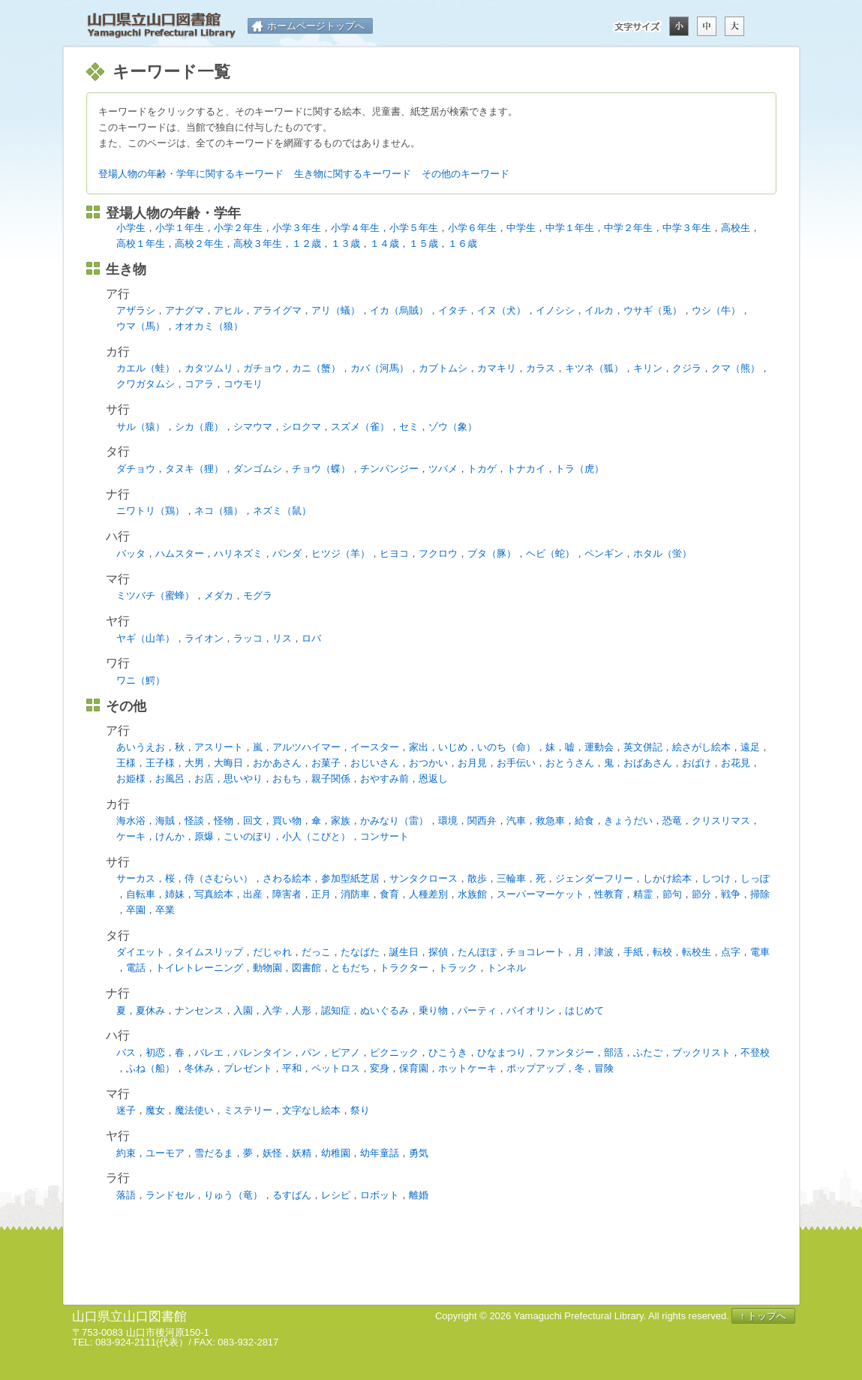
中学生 (521, 227)
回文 (253, 820)
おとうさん (569, 762)
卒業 (165, 909)
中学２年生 (628, 227)
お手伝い (516, 762)
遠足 (750, 747)
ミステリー (248, 1110)
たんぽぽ (477, 952)
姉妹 (175, 894)
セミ (409, 426)
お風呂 (170, 778)
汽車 (516, 820)
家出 (418, 747)
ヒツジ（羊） (340, 553)
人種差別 (428, 894)
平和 (292, 1068)
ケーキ (131, 836)
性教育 (608, 894)
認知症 (335, 1010)
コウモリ (243, 383)
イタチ (452, 310)
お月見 (472, 762)
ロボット (379, 1195)
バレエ (209, 1052)
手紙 (633, 952)
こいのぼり (248, 836)
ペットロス (335, 1068)
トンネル (506, 967)
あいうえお (140, 747)
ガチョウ (262, 368)
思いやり (243, 778)
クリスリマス (721, 820)
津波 (604, 952)
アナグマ (184, 310)
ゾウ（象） (452, 426)
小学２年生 (238, 227)
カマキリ (496, 368)
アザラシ (135, 310)
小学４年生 (355, 227)
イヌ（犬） (501, 310)
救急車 (550, 820)
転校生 (696, 952)
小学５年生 (413, 227)
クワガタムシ (145, 383)
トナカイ (525, 468)
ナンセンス (199, 1010)
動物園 (267, 967)
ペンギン (603, 553)
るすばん (291, 1195)
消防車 (355, 894)
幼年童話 (379, 1153)
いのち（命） (506, 747)
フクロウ (438, 553)
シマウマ (252, 426)
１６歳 (462, 243)
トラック (457, 967)
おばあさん (647, 762)
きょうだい (628, 820)
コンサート (384, 836)
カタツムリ (209, 368)
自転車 (140, 894)
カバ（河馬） (379, 368)
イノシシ (555, 310)
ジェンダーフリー (594, 878)
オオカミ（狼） (209, 326)
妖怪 (272, 1153)
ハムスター (179, 553)
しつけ (716, 878)
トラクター (404, 967)
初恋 (155, 1052)
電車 (760, 952)
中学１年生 (569, 227)
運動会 (599, 747)
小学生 (131, 227)
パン (311, 1052)
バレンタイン (262, 1052)
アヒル (228, 310)
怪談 (194, 820)
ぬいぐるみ (384, 1010)
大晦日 (228, 762)
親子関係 (330, 778)
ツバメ (443, 468)
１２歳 (306, 243)
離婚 (418, 1195)
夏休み (150, 1010)
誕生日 (404, 952)
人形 (301, 1010)
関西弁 (482, 820)
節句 (672, 894)
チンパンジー (389, 468)
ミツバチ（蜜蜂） (155, 595)
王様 (126, 762)
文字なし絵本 (311, 1110)
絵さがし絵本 (701, 747)
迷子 (126, 1110)
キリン (647, 368)
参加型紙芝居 (350, 878)
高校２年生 (199, 243)
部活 (613, 1052)
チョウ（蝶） (321, 468)
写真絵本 (213, 894)
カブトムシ (443, 368)
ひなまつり (501, 1052)
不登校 (755, 1052)
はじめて (584, 1010)
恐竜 (672, 820)
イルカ (599, 310)
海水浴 (131, 820)
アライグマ (277, 310)
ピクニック (394, 1052)
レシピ (335, 1195)
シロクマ (301, 426)
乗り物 (433, 1010)
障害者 (287, 894)
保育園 (413, 1068)
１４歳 (384, 243)
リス (282, 638)
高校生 (735, 227)
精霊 (643, 894)
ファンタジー (565, 1052)
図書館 (306, 967)
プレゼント (248, 1068)
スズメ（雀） (360, 426)
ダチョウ (135, 468)
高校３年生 (257, 243)
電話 (136, 967)
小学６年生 (472, 227)
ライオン (204, 638)
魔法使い (194, 1110)
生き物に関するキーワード (352, 173)
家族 (340, 820)
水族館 (472, 894)
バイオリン (530, 1010)
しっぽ (755, 878)
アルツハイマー (306, 747)
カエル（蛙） (145, 368)
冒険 (604, 1068)
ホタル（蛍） (662, 553)
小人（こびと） (316, 836)
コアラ (199, 383)
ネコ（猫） (218, 510)
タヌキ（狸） (194, 468)
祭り (360, 1110)
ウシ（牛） (716, 310)
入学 (272, 1010)
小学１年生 (179, 227)
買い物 (287, 820)
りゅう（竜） (233, 1195)
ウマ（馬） (140, 326)
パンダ (287, 553)
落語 (126, 1195)
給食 (584, 820)
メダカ (218, 595)
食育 (389, 894)
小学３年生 (296, 227)
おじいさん (374, 762)
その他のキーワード (465, 173)
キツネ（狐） (594, 368)
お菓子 (326, 762)
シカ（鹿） (199, 426)
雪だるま (213, 1153)
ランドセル (170, 1195)
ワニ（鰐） (140, 680)
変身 (379, 1068)
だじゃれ (272, 952)
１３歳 (345, 243)
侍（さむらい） (219, 878)
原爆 (204, 836)
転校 (662, 952)
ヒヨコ (394, 553)
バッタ (131, 553)
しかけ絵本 (667, 878)
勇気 (418, 1153)
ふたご (647, 1052)
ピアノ (345, 1052)
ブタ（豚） (491, 553)
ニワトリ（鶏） (150, 510)
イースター (374, 747)
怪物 (223, 820)
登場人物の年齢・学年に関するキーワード (191, 173)
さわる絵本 (287, 878)
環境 (448, 820)
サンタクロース (423, 878)
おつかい (428, 762)
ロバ (311, 638)
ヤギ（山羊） (145, 638)
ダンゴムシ (257, 468)
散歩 (477, 878)
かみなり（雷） (394, 820)
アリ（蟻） (335, 310)
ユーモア (165, 1153)
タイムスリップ (209, 952)
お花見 (735, 762)
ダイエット (140, 952)
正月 (321, 894)
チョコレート (535, 952)
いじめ (452, 747)
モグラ (257, 595)
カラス (540, 368)
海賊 (165, 820)
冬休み (199, 1068)
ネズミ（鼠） (282, 510)
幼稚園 (335, 1153)
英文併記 (642, 747)
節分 (701, 894)
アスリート (218, 747)
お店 (204, 778)
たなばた (360, 952)
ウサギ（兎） (652, 310)
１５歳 (423, 243)
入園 (243, 1010)
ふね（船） (150, 1068)
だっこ (316, 952)
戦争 (730, 894)
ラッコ (248, 638)
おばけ (696, 762)
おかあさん (277, 762)
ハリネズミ (238, 553)
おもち (287, 778)
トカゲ (482, 468)
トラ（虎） (579, 468)
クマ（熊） (735, 368)
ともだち (350, 967)
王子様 (160, 762)
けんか (170, 836)
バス (126, 1052)
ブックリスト (701, 1052)
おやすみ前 (384, 778)
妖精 (301, 1153)
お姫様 (131, 778)
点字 (730, 952)
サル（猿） (140, 426)
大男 (194, 762)
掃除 (760, 894)
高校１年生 (140, 243)
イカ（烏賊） (399, 310)
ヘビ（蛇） (550, 553)
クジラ (686, 368)
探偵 (438, 952)
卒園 (136, 909)
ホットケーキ (467, 1068)
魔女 (155, 1110)
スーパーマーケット (540, 894)
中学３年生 (686, 227)
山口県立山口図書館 (161, 26)
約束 (126, 1153)
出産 (253, 894)
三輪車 (511, 878)
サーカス (135, 878)
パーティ (477, 1010)
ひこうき (447, 1052)
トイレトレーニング (199, 967)
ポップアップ (535, 1068)
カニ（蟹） (316, 368)
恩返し (433, 778)
